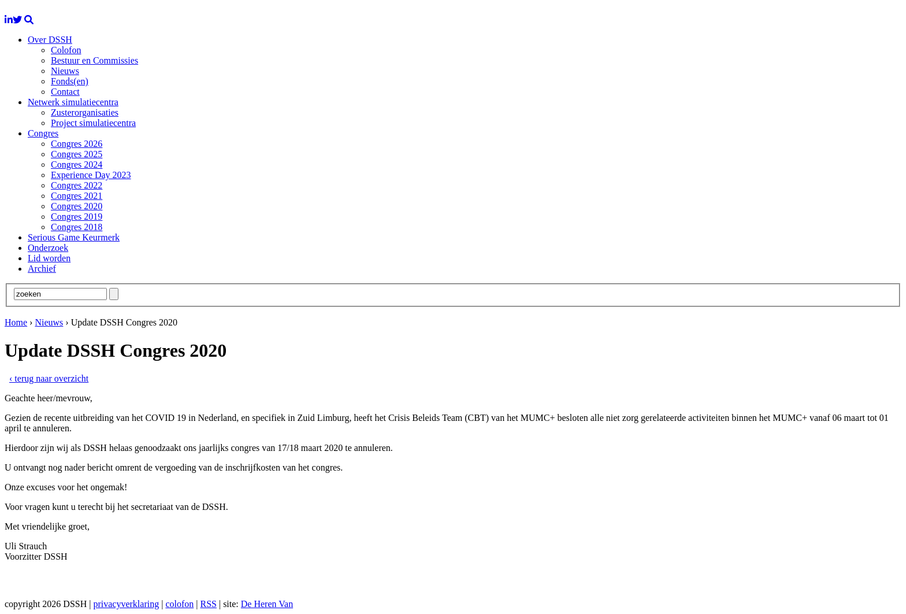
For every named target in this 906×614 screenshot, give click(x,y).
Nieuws (65, 71)
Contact (65, 92)
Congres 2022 (76, 185)
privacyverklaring (126, 604)
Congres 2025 (76, 154)
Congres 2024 (76, 164)
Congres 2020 (76, 206)
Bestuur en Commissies (94, 60)
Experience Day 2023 (91, 175)
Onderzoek (48, 248)
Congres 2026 (76, 144)
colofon (179, 604)
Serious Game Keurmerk (74, 237)
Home (16, 322)
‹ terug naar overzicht (48, 378)
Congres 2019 (76, 216)
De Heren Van (267, 604)
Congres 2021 (76, 196)
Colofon (66, 50)
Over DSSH (50, 40)
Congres (43, 133)
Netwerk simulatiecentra (73, 102)
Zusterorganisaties (84, 112)
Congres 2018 (76, 227)
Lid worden (49, 258)
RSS (208, 604)
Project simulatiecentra (93, 123)
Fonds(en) (69, 81)
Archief (42, 268)
